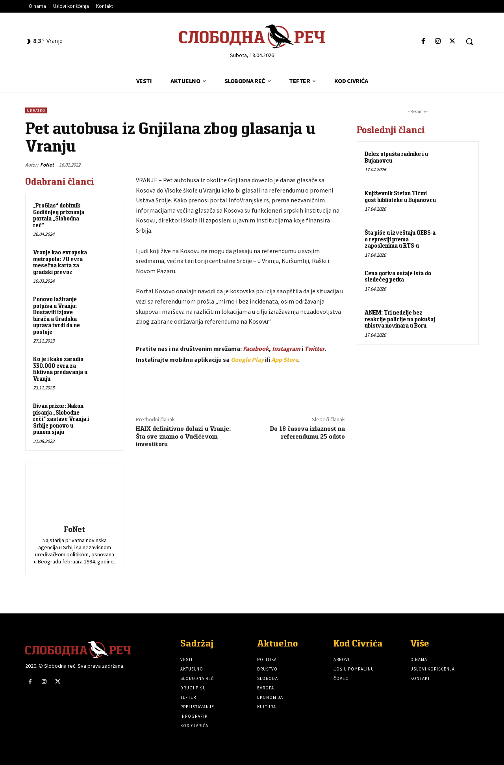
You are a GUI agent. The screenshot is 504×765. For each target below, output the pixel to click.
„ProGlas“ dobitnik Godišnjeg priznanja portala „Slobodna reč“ (58, 215)
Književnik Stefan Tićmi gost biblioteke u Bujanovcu (400, 196)
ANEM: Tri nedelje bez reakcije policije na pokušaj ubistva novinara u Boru (400, 319)
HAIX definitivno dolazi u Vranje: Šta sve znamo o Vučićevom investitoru (183, 436)
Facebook (256, 348)
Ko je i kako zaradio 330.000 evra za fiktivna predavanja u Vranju (60, 369)
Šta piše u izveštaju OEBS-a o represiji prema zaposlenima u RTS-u (400, 239)
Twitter (314, 348)
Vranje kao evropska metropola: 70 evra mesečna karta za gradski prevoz (60, 262)
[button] (469, 41)
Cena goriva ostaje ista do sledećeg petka (398, 276)
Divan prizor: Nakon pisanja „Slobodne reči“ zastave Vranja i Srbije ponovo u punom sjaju (61, 418)
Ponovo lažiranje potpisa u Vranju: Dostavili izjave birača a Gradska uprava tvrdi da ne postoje (56, 315)
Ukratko (36, 110)
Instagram (286, 348)
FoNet (47, 164)
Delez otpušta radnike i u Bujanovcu (396, 157)
